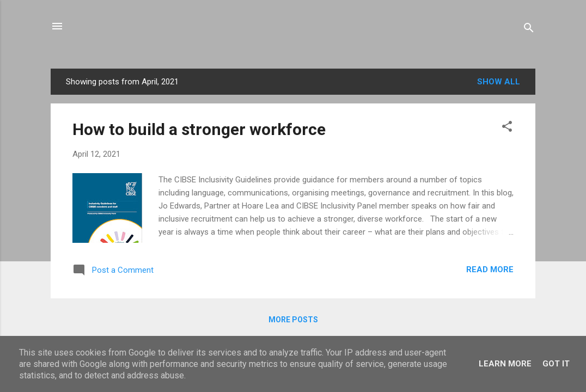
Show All (498, 82)
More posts (293, 319)
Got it (556, 364)
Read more (490, 269)
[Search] (528, 29)
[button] (507, 128)
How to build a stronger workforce (199, 129)
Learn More (505, 364)
